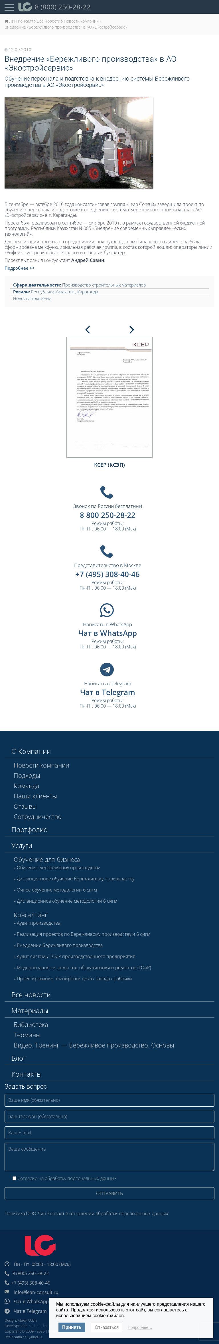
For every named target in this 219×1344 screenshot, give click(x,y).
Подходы (27, 775)
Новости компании (32, 298)
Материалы (29, 1010)
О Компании (31, 751)
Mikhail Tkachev (41, 1325)
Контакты (26, 1074)
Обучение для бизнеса (47, 859)
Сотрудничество (38, 816)
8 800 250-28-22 (107, 515)
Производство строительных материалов (104, 285)
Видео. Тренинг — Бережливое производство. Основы (94, 1045)
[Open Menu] (9, 6)
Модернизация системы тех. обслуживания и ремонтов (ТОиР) (84, 968)
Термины (27, 1034)
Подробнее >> (20, 268)
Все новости (31, 994)
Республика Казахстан (53, 292)
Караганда (87, 292)
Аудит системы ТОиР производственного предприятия (76, 957)
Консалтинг (30, 914)
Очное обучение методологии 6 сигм (57, 890)
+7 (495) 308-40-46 (107, 574)
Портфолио (29, 829)
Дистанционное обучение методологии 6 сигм (67, 901)
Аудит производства (38, 923)
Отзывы (25, 806)
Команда (26, 785)
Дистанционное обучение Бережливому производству (75, 879)
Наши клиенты (35, 796)
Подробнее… (140, 1327)
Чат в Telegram (107, 692)
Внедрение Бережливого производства (60, 945)
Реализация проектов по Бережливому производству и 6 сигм (83, 934)
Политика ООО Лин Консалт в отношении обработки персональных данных (86, 1213)
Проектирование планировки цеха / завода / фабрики (74, 979)
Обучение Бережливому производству (58, 868)
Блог (18, 1058)
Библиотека (31, 1024)
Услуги (21, 845)
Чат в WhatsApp (107, 633)
